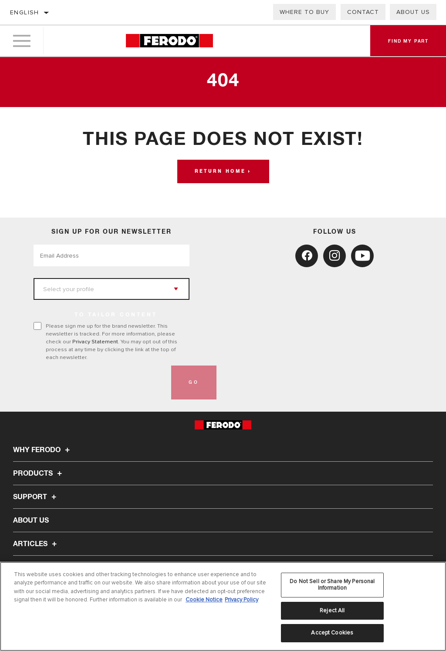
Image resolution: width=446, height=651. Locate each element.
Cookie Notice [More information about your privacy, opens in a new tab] (204, 599)
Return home (220, 171)
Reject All (332, 610)
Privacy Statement (95, 341)
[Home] (169, 41)
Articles (36, 543)
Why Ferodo (42, 449)
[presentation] (100, 382)
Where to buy (304, 12)
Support (36, 496)
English (24, 12)
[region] (223, 606)
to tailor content (115, 315)
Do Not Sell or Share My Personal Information (332, 585)
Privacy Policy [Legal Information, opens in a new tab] (241, 599)
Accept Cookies (332, 632)
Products (38, 473)
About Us (413, 12)
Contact (363, 12)
